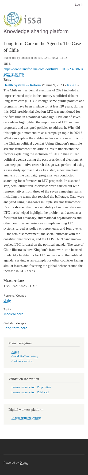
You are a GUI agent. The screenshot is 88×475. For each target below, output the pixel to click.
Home (15, 351)
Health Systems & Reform (23, 85)
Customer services (22, 361)
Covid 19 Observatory (24, 356)
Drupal (24, 462)
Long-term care (15, 328)
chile (7, 300)
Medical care (13, 314)
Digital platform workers (26, 417)
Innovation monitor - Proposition (31, 387)
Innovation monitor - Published (30, 392)
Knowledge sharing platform (36, 31)
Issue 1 (72, 85)
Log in (79, 4)
